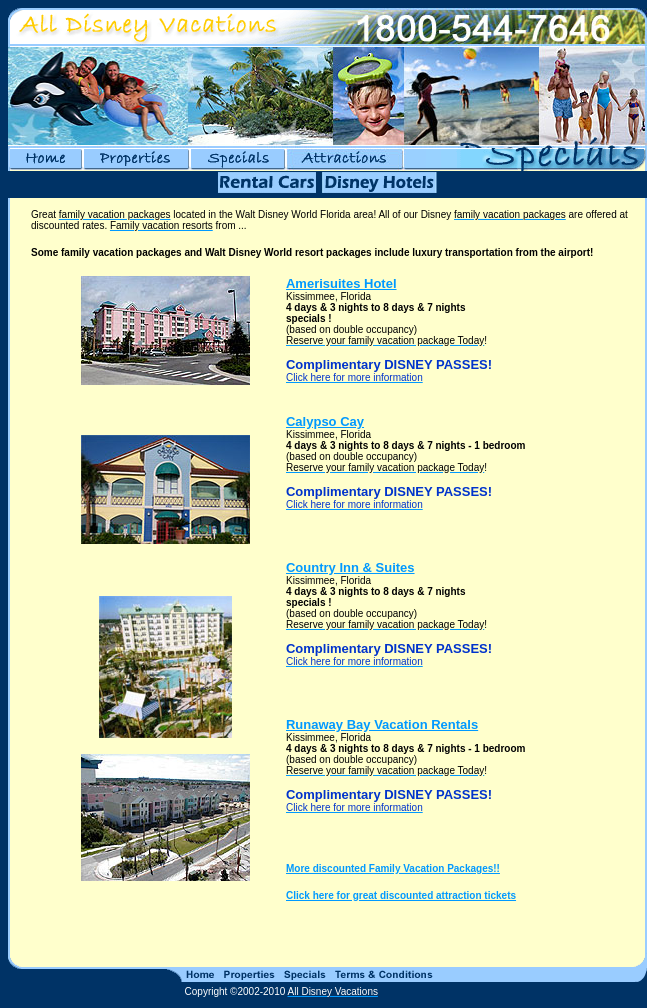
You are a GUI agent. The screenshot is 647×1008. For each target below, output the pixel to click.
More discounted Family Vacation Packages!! (393, 868)
